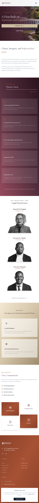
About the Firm (5, 465)
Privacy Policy (24, 463)
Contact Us (19, 25)
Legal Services (5, 467)
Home (3, 463)
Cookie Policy (24, 467)
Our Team (4, 470)
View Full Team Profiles (19, 298)
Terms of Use (24, 465)
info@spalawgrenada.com (9, 484)
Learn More (19, 30)
